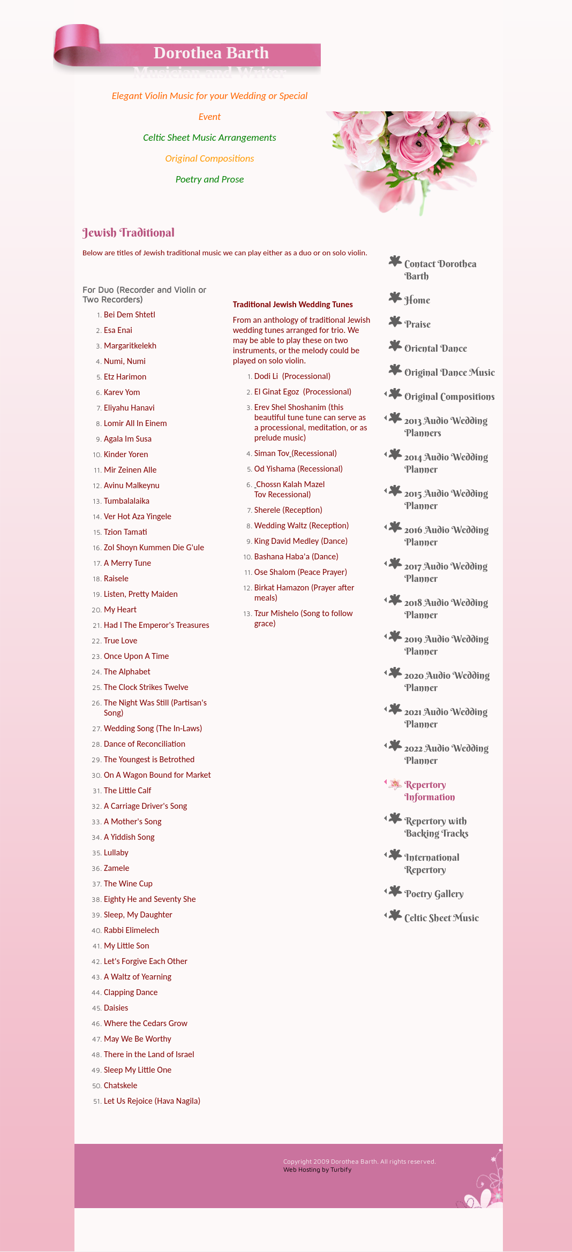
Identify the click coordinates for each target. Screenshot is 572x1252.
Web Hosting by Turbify (317, 1169)
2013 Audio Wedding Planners (445, 426)
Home (417, 300)
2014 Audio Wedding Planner (446, 463)
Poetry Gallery (434, 893)
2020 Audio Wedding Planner (447, 681)
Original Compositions (449, 396)
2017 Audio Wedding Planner (445, 572)
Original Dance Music (449, 372)
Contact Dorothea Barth (440, 269)
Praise (417, 324)
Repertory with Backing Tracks (436, 827)
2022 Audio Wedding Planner (446, 754)
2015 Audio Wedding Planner (446, 499)
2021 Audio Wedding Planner (445, 717)
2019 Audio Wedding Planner (446, 645)
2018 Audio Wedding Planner (446, 608)
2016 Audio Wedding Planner (446, 535)
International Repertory (432, 863)
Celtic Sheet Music (441, 918)
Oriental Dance (435, 348)
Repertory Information (429, 790)
